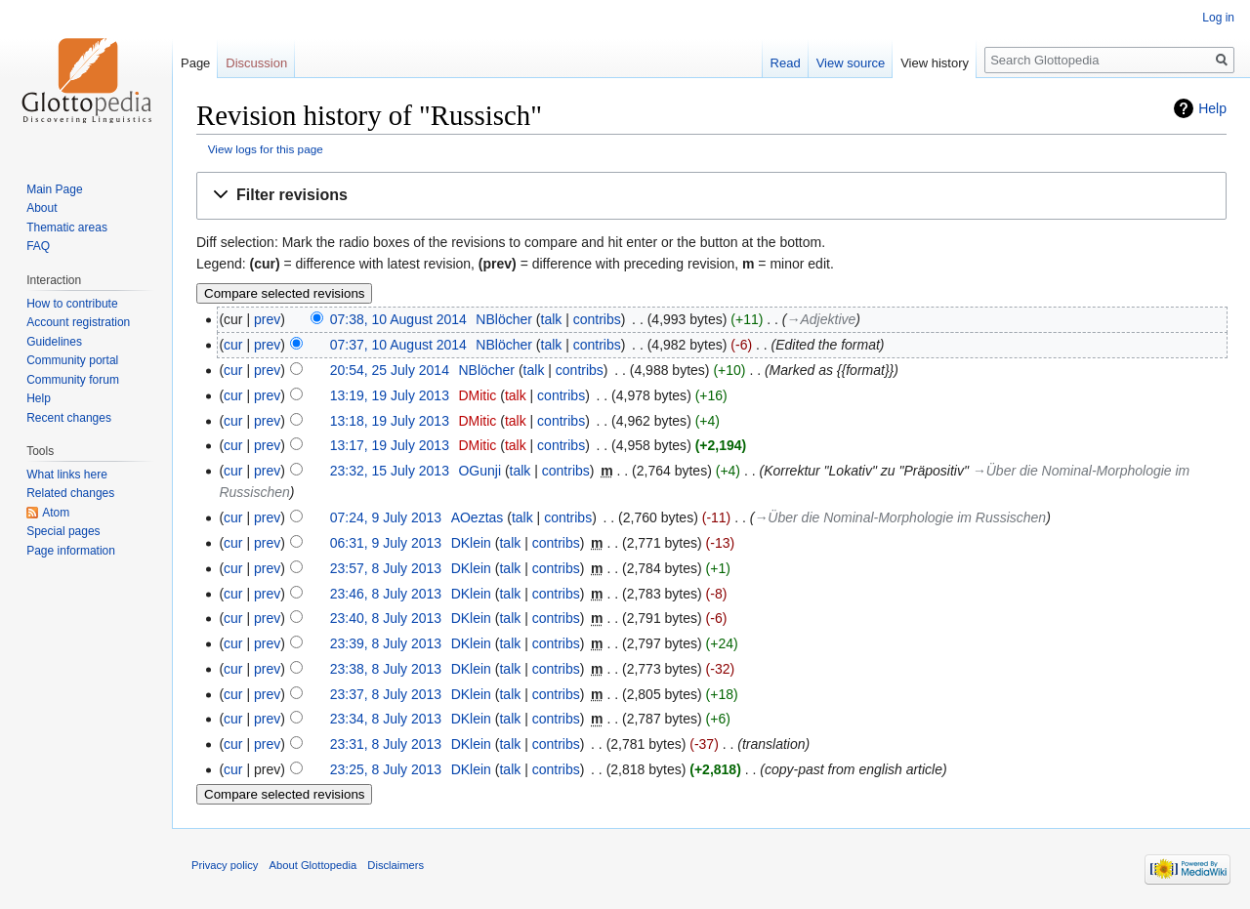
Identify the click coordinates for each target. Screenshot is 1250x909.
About (41, 208)
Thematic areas (66, 227)
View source (851, 63)
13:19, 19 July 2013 (389, 395)
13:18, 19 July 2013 (389, 421)
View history (934, 63)
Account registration (78, 322)
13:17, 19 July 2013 (389, 445)
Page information (70, 551)
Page (195, 63)
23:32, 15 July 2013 (389, 470)
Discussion (256, 63)
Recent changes (68, 418)
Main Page (54, 189)
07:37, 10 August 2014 (398, 344)
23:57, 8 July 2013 (385, 568)
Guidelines (54, 342)
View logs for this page (265, 149)
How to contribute (71, 303)
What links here (66, 474)
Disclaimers (395, 865)
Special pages (63, 531)
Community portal (72, 360)
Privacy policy (224, 865)
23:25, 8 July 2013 (385, 769)
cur (233, 344)
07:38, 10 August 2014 (398, 319)
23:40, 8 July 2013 (385, 618)
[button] (711, 196)
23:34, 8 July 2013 (385, 718)
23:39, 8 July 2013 (385, 643)
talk (551, 319)
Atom (55, 512)
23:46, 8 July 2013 (385, 593)
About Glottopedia (313, 865)
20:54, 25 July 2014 (389, 370)
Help (1212, 108)
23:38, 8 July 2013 (385, 669)
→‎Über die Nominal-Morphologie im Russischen (900, 517)
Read (786, 63)
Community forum (72, 380)
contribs (597, 319)
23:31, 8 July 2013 (385, 744)
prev (267, 319)
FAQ (38, 246)
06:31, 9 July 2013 (385, 543)
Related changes (70, 493)
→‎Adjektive (821, 319)
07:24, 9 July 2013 (385, 517)
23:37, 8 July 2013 (385, 694)
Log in (1218, 17)
